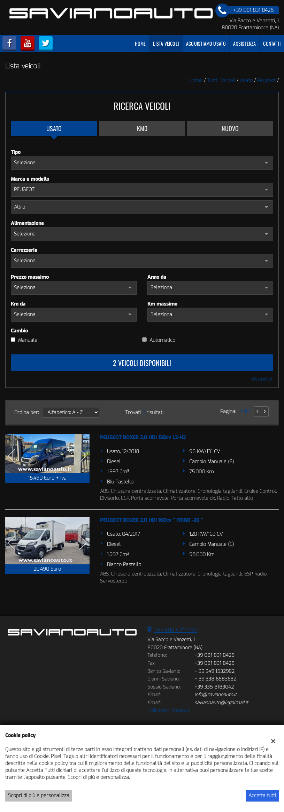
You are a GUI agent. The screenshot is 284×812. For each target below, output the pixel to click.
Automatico (162, 340)
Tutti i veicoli (221, 80)
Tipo (16, 152)
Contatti (272, 43)
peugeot (266, 80)
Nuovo (230, 128)
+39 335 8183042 (214, 687)
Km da (18, 304)
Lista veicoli (166, 43)
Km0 (142, 128)
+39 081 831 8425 (214, 655)
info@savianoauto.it (215, 695)
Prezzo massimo (30, 277)
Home (140, 43)
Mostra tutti (262, 379)
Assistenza (244, 43)
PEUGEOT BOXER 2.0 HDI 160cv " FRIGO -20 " (151, 520)
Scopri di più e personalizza (38, 795)
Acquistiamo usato (206, 43)
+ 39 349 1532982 (214, 671)
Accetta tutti (262, 795)
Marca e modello (30, 179)
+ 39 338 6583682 (215, 679)
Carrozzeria (24, 250)
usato (246, 80)
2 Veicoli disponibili (142, 363)
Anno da (156, 277)
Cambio (19, 331)
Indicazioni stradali (168, 710)
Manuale (28, 340)
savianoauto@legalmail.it (221, 703)
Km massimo (162, 304)
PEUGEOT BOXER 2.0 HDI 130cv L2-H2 (143, 437)
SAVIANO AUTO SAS (176, 630)
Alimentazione (27, 223)
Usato (54, 128)
